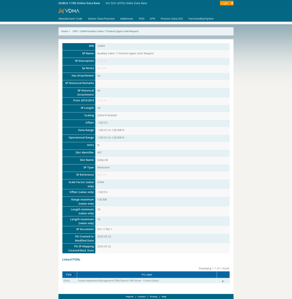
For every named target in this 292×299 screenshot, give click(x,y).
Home (64, 31)
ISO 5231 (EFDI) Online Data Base (126, 3)
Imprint (129, 296)
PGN (141, 18)
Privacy (153, 296)
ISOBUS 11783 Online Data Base (79, 3)
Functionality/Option (201, 18)
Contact (142, 296)
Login (224, 3)
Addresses (126, 18)
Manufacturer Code (70, 18)
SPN (152, 18)
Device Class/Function (101, 18)
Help (164, 296)
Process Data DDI (172, 18)
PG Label (147, 274)
